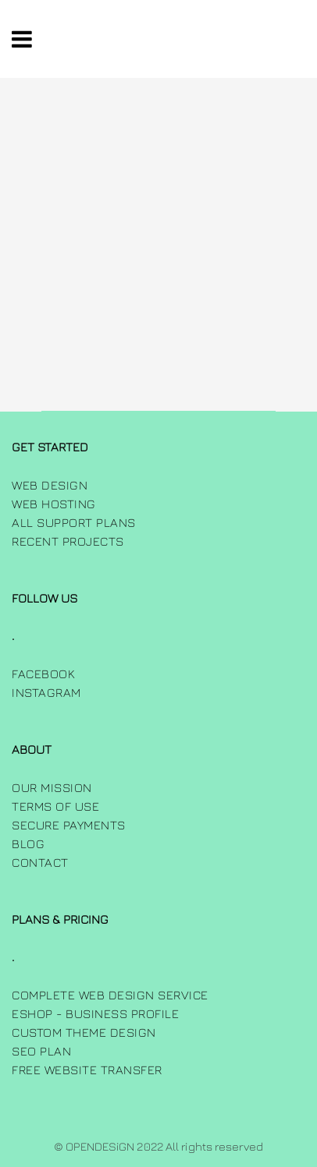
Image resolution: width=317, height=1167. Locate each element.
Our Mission (52, 787)
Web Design (49, 485)
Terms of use (55, 806)
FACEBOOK (43, 674)
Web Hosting (54, 504)
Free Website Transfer (87, 1070)
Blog (28, 843)
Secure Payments (69, 825)
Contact (40, 862)
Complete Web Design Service (110, 995)
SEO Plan (41, 1051)
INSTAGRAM (46, 692)
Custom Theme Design (84, 1032)
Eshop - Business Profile (95, 1013)
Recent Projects (68, 541)
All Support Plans (74, 522)
